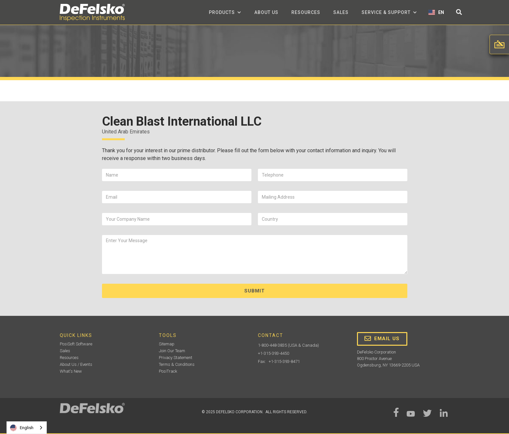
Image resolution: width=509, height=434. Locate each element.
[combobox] (26, 427)
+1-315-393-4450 (273, 353)
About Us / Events (76, 364)
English (21, 428)
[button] (225, 12)
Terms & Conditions (177, 364)
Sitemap (166, 343)
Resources (305, 12)
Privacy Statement (175, 357)
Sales (341, 12)
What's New (71, 371)
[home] (92, 12)
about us (266, 12)
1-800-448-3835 (272, 345)
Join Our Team (172, 350)
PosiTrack (168, 371)
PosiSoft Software (76, 343)
